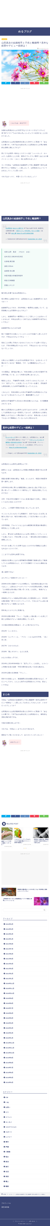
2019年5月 (9, 1077)
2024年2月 (9, 934)
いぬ (7, 1102)
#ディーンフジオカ (36, 440)
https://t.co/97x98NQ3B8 (25, 233)
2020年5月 (9, 1018)
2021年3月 (9, 968)
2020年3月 (9, 1028)
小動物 (8, 1152)
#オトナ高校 (36, 231)
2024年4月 (9, 924)
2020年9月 (9, 998)
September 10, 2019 (35, 239)
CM (7, 1097)
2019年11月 (10, 1048)
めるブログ (25, 31)
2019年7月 (9, 1067)
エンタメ (4, 39)
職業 (7, 1186)
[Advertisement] (25, 13)
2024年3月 (9, 929)
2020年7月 (9, 1008)
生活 (7, 1171)
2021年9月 (9, 944)
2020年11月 (10, 988)
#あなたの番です (18, 228)
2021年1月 (9, 978)
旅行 (7, 1166)
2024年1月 (9, 939)
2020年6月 (9, 1013)
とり (7, 1112)
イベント (9, 1117)
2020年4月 (9, 1023)
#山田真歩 (9, 228)
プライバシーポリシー (20, 1221)
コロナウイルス (11, 1127)
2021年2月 (9, 973)
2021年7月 (9, 949)
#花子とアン (20, 231)
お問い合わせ (32, 1221)
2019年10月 (10, 1053)
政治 (7, 1161)
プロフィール (6, 1203)
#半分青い (28, 231)
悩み (7, 1157)
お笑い (8, 1107)
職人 (7, 1181)
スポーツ (9, 1132)
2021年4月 (9, 964)
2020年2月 (9, 1033)
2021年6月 (9, 954)
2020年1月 (9, 1038)
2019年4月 (9, 1082)
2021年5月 (9, 959)
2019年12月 (10, 1043)
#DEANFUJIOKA (16, 442)
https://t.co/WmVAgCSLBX (18, 447)
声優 (7, 1147)
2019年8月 (9, 1062)
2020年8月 (9, 1003)
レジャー (9, 1137)
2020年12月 (10, 983)
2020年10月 (10, 993)
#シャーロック (10, 437)
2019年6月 (9, 1072)
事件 (7, 1142)
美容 (7, 1176)
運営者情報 (5, 1207)
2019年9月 (9, 1057)
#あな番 (13, 233)
